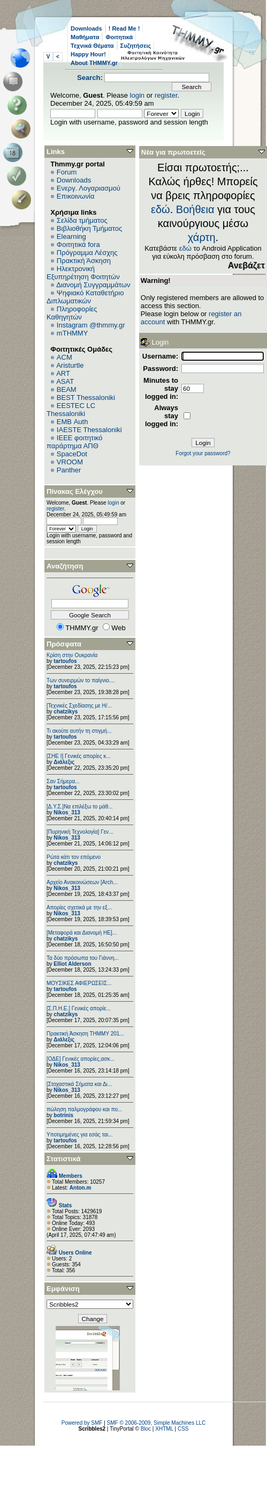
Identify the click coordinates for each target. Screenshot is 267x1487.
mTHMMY (72, 333)
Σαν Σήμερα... (63, 781)
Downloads (86, 28)
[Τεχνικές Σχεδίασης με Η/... (79, 706)
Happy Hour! (88, 54)
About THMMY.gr (94, 63)
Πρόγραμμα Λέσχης (87, 253)
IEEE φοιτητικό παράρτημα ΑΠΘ (75, 442)
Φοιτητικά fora (78, 244)
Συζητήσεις (135, 45)
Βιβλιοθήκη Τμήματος (89, 228)
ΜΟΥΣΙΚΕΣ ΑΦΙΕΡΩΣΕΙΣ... (79, 983)
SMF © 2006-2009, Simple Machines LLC (156, 1423)
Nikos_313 (67, 812)
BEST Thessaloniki (86, 397)
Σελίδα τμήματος (82, 220)
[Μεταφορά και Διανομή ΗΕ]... (82, 933)
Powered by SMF (82, 1423)
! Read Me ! (124, 28)
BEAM (67, 389)
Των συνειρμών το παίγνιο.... (81, 680)
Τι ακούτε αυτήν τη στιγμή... (79, 731)
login (137, 95)
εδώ (160, 209)
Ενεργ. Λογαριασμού (88, 188)
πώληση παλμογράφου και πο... (84, 1109)
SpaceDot (72, 454)
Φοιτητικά (119, 37)
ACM (64, 357)
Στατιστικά (64, 1159)
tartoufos (65, 661)
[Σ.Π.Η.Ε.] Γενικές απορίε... (79, 1008)
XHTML (164, 1429)
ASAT (65, 381)
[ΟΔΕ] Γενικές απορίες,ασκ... (81, 1059)
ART (63, 373)
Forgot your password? (203, 453)
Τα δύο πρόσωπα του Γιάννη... (83, 958)
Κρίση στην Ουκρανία (72, 655)
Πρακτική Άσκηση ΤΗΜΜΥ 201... (85, 1034)
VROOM (70, 462)
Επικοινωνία (76, 196)
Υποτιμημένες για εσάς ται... (80, 1135)
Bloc (146, 1429)
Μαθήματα (85, 37)
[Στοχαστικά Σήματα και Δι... (79, 1084)
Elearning (71, 236)
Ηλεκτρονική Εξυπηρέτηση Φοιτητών (83, 273)
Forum (67, 172)
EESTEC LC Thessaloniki (71, 410)
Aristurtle (69, 365)
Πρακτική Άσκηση (84, 261)
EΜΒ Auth (72, 422)
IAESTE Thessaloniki (89, 430)
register (166, 95)
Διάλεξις (64, 762)
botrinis (63, 1115)
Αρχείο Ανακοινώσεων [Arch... (82, 882)
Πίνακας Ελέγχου (75, 491)
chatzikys (66, 712)
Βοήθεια (195, 209)
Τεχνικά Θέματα (92, 45)
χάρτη (202, 237)
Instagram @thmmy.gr (91, 325)
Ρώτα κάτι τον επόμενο (74, 857)
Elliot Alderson (72, 964)
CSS (183, 1429)
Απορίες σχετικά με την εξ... (79, 907)
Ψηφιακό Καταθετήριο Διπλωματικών (85, 297)
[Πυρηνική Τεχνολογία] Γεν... (80, 832)
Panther (69, 470)
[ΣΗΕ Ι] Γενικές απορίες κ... (79, 756)
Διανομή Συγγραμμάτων (93, 285)
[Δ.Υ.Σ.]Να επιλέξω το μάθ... (80, 807)
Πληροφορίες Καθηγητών (72, 313)
